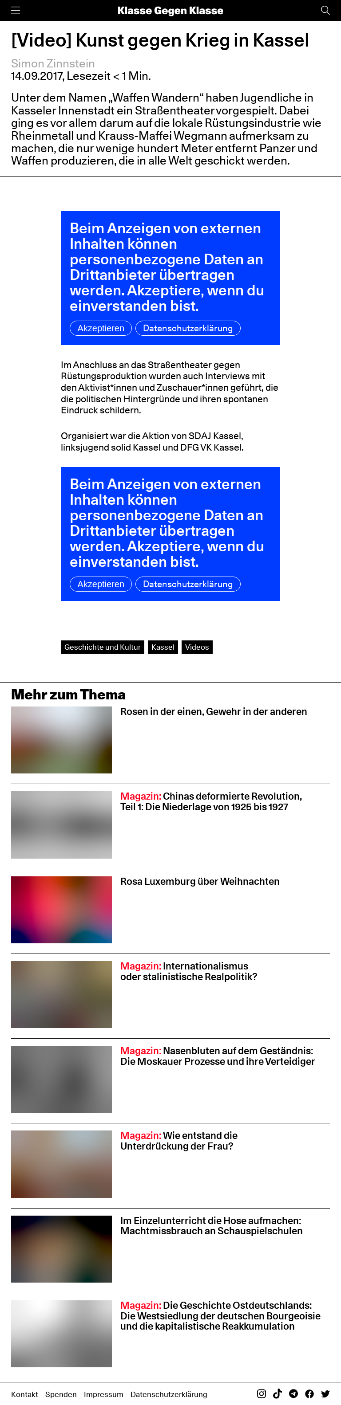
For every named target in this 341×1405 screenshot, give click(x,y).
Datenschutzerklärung (188, 328)
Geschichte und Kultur (102, 646)
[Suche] (325, 10)
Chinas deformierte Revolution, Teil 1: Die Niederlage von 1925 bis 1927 (211, 801)
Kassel (162, 646)
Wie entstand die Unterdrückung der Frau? (179, 1141)
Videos (197, 646)
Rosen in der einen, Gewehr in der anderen (213, 711)
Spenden (61, 1394)
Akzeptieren (100, 328)
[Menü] (15, 10)
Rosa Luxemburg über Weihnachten (200, 881)
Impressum (103, 1394)
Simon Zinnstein (53, 63)
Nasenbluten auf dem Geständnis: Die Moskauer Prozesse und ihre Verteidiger (217, 1056)
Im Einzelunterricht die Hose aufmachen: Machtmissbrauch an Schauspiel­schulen (212, 1226)
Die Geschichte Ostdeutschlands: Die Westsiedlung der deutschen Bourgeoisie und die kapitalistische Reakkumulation (220, 1315)
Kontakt (24, 1394)
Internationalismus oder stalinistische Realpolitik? (189, 971)
